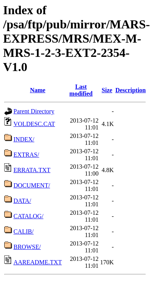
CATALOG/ (28, 216)
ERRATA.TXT (31, 170)
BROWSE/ (27, 247)
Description (130, 90)
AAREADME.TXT (37, 262)
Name (37, 90)
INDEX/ (23, 139)
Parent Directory (33, 111)
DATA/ (22, 200)
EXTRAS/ (26, 154)
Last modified (80, 90)
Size (107, 90)
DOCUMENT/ (31, 185)
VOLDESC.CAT (34, 124)
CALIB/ (23, 231)
